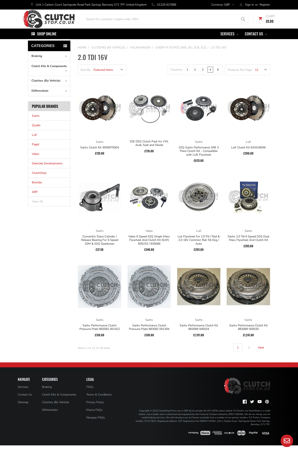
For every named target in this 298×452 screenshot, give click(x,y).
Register (265, 5)
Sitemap (23, 409)
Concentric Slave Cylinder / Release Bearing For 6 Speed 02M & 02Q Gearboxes (99, 246)
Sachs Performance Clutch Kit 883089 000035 (248, 334)
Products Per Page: (240, 76)
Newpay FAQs (95, 424)
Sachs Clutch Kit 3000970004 (99, 154)
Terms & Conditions (99, 401)
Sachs (36, 122)
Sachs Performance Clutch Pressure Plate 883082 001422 (99, 334)
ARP (35, 199)
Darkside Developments (47, 170)
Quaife (36, 132)
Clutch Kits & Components (49, 74)
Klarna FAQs (94, 416)
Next (263, 354)
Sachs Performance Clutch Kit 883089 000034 (199, 334)
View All (37, 208)
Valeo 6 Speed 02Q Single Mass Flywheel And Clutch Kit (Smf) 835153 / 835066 (149, 246)
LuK (34, 141)
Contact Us (256, 40)
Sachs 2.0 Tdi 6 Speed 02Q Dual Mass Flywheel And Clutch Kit (248, 245)
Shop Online (46, 40)
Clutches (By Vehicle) (49, 87)
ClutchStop (39, 180)
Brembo (37, 189)
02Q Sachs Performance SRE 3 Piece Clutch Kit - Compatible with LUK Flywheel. (199, 157)
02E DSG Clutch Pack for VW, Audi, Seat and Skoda (149, 150)
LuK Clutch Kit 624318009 (248, 154)
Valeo (35, 160)
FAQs (90, 394)
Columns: (177, 76)
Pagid (35, 151)
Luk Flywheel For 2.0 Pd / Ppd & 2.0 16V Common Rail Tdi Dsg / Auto (199, 246)
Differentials (49, 97)
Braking (49, 63)
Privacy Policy (95, 409)
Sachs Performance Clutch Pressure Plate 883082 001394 (149, 334)
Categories (42, 52)
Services (229, 40)
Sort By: (86, 76)
